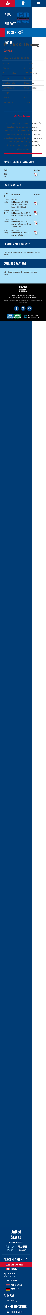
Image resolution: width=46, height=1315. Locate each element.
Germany (12, 1289)
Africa (12, 1300)
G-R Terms (33, 297)
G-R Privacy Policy (23, 297)
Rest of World (15, 1312)
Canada (11, 1269)
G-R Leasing (13, 297)
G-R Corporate (17, 295)
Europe (12, 1280)
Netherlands (14, 1285)
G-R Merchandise (28, 295)
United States (14, 1265)
